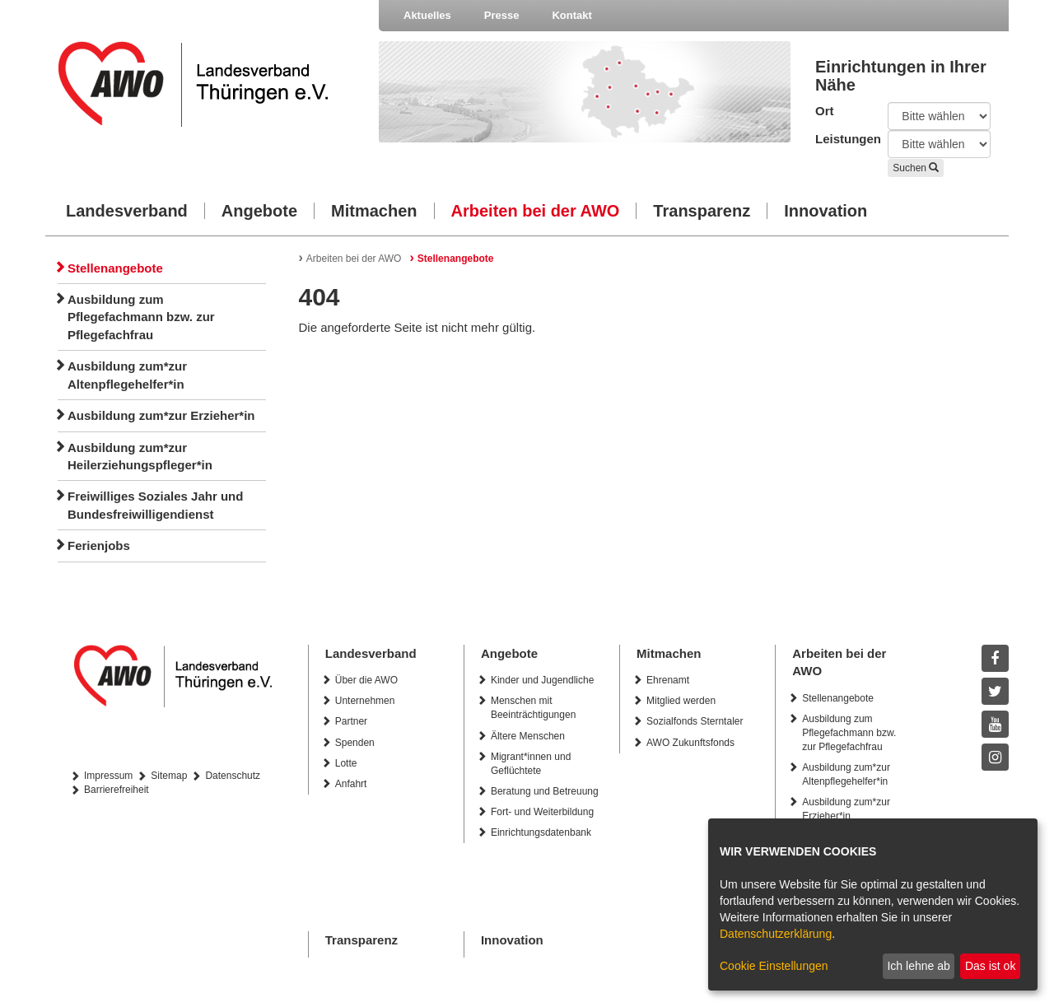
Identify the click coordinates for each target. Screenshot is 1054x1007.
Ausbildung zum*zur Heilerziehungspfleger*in (140, 456)
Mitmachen (374, 211)
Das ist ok (990, 965)
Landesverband (127, 211)
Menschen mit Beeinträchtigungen (533, 707)
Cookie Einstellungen (774, 965)
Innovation (825, 211)
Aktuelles (427, 15)
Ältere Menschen (528, 736)
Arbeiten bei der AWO (535, 211)
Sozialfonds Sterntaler (694, 721)
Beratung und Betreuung (545, 791)
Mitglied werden (681, 700)
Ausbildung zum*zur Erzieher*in (161, 415)
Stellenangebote (115, 268)
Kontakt (571, 15)
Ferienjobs (99, 545)
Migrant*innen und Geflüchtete (531, 763)
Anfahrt (351, 784)
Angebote (259, 211)
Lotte (346, 763)
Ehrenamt (667, 680)
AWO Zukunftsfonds (690, 742)
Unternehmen (365, 700)
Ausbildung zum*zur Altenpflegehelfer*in (127, 374)
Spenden (355, 742)
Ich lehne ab (918, 965)
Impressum (108, 775)
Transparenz (701, 211)
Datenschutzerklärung (776, 933)
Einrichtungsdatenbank (541, 832)
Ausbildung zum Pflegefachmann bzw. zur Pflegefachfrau (141, 317)
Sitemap (169, 775)
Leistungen (839, 139)
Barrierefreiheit (116, 789)
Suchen (916, 168)
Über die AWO (366, 680)
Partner (351, 721)
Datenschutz (232, 775)
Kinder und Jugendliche (542, 680)
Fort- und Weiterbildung (542, 812)
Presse (502, 15)
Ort (824, 111)
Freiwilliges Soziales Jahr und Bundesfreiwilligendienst (155, 504)
